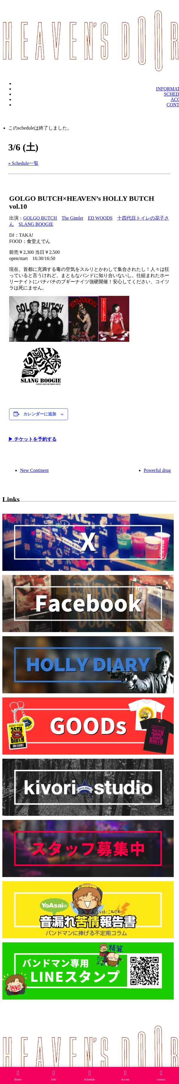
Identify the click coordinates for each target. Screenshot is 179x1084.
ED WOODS (100, 218)
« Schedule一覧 (23, 163)
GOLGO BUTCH (40, 218)
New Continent (34, 470)
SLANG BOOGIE (36, 224)
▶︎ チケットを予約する (32, 439)
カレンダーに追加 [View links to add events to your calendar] (39, 414)
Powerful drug (157, 470)
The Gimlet (72, 218)
